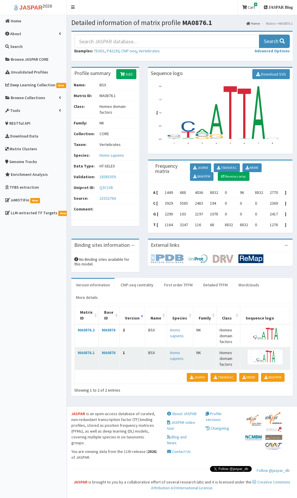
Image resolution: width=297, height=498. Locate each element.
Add (126, 74)
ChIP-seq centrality (137, 285)
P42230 (113, 50)
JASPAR (200, 167)
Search (274, 41)
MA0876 (108, 330)
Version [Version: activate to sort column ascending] (132, 318)
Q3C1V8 (106, 187)
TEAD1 (99, 50)
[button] (73, 7)
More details (87, 297)
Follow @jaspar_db (273, 470)
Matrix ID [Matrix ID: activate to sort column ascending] (86, 315)
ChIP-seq (129, 50)
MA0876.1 (86, 352)
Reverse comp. (233, 176)
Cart (249, 6)
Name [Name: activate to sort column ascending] (156, 318)
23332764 (107, 198)
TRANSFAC (227, 167)
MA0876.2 (86, 330)
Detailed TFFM (215, 285)
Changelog (217, 428)
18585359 (107, 176)
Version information (93, 285)
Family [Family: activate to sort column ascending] (205, 318)
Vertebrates (149, 50)
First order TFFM (178, 285)
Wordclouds (248, 285)
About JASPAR (182, 413)
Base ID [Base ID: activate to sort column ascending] (108, 315)
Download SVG (271, 74)
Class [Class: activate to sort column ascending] (227, 318)
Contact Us (179, 451)
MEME (252, 167)
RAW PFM (201, 176)
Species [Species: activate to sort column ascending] (179, 318)
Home (253, 23)
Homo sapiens (111, 155)
